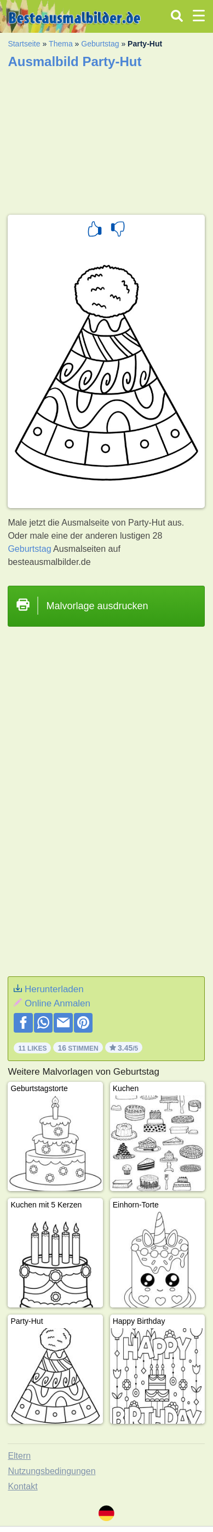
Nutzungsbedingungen (51, 1471)
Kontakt (22, 1486)
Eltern (19, 1455)
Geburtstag (100, 43)
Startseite (24, 43)
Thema (61, 43)
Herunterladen (54, 989)
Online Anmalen (57, 1003)
